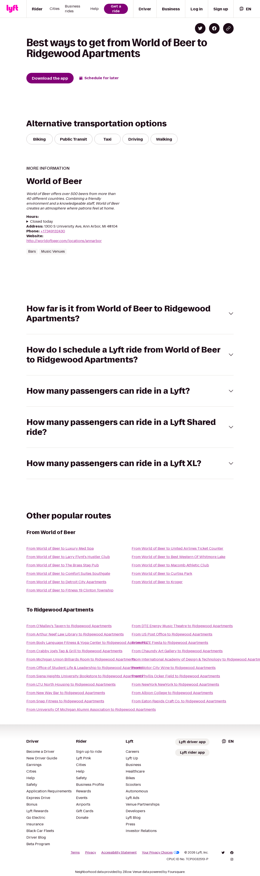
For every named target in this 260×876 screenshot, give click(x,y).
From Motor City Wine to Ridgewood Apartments (174, 667)
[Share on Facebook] (214, 28)
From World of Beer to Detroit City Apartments (66, 581)
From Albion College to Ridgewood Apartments (172, 692)
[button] (130, 313)
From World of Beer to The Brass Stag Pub (62, 565)
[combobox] (245, 9)
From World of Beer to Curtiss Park (162, 573)
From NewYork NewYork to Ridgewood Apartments (175, 684)
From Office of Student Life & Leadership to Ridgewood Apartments (84, 667)
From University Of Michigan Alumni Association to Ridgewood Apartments (91, 709)
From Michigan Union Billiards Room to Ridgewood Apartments (81, 659)
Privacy (90, 852)
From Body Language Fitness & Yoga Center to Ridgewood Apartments (86, 642)
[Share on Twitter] (200, 28)
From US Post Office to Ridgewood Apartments (172, 634)
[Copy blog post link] (228, 28)
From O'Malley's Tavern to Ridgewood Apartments (69, 625)
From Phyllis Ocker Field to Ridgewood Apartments (176, 676)
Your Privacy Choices (160, 852)
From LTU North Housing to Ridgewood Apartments (71, 684)
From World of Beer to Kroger (157, 581)
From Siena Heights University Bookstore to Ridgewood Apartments (84, 676)
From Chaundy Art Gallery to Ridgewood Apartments (177, 651)
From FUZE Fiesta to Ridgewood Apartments (170, 642)
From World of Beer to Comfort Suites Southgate (68, 573)
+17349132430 (52, 231)
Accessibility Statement (119, 852)
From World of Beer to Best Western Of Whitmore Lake (178, 556)
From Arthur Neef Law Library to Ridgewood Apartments (75, 634)
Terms (75, 852)
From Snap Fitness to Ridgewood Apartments (65, 701)
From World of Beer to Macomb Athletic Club (170, 565)
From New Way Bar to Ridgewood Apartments (65, 692)
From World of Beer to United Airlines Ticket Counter (177, 548)
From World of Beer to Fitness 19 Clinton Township (69, 590)
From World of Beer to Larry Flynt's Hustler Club (68, 556)
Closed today (41, 221)
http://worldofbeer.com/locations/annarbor (64, 240)
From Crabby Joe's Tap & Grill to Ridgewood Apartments (74, 651)
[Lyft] (12, 9)
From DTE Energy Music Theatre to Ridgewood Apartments (182, 625)
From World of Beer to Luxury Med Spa (60, 548)
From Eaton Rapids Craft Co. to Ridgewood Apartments (179, 701)
